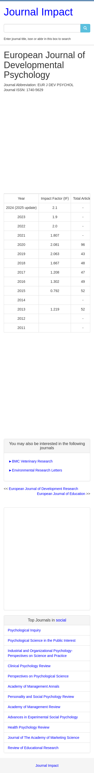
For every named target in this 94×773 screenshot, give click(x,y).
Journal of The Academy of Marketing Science (43, 738)
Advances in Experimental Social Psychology (43, 717)
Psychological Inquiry (24, 630)
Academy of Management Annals (33, 686)
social (61, 620)
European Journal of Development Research (43, 489)
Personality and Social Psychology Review (41, 697)
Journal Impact (38, 12)
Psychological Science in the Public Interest (41, 640)
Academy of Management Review (34, 707)
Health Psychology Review (28, 727)
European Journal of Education (61, 494)
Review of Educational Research (33, 748)
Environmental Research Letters (37, 470)
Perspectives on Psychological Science (38, 676)
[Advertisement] (47, 141)
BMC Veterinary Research (32, 461)
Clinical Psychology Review (29, 666)
